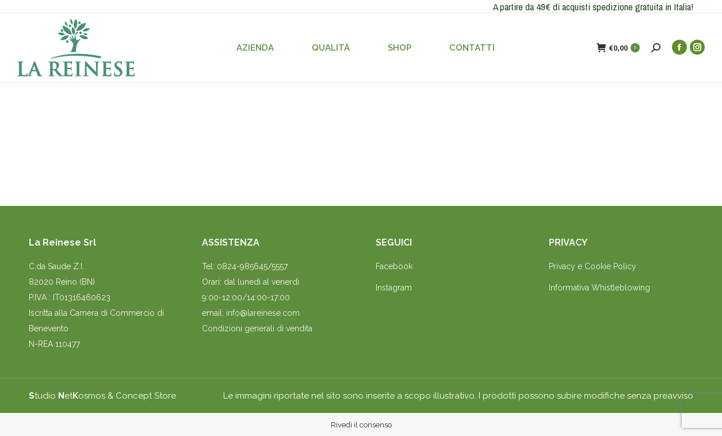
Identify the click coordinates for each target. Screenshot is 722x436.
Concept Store (146, 396)
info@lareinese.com (263, 313)
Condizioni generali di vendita (257, 328)
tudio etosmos (67, 396)
